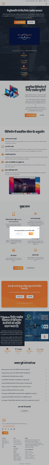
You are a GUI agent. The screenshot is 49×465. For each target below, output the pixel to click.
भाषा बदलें (31, 233)
